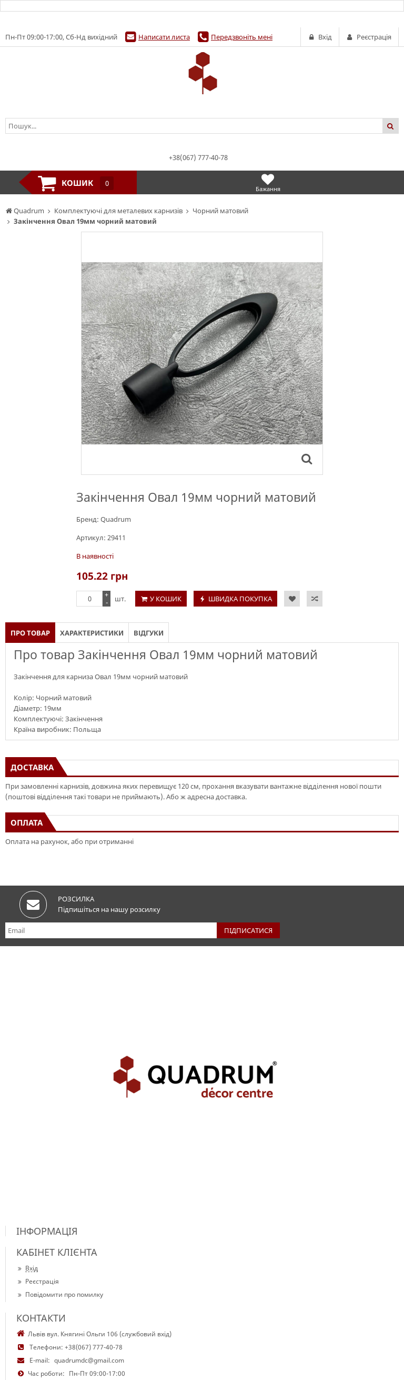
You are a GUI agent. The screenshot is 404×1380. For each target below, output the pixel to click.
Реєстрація (37, 1281)
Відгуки (149, 633)
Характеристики (92, 633)
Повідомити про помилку (59, 1294)
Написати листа (164, 37)
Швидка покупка (240, 598)
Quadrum (115, 519)
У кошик (165, 598)
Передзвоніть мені (241, 37)
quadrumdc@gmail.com (89, 1360)
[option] (202, 353)
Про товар (30, 633)
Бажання (268, 182)
